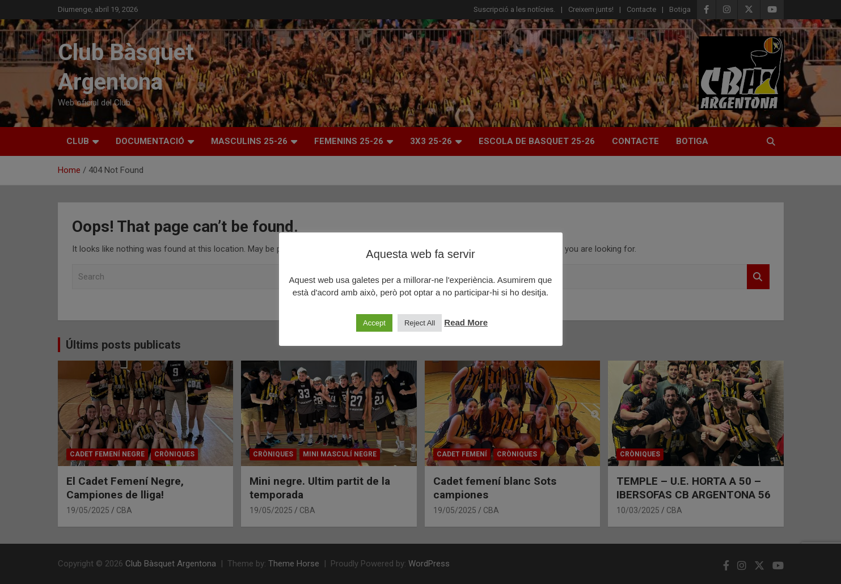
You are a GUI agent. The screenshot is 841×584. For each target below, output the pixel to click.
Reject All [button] (419, 323)
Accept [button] (374, 323)
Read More (466, 322)
